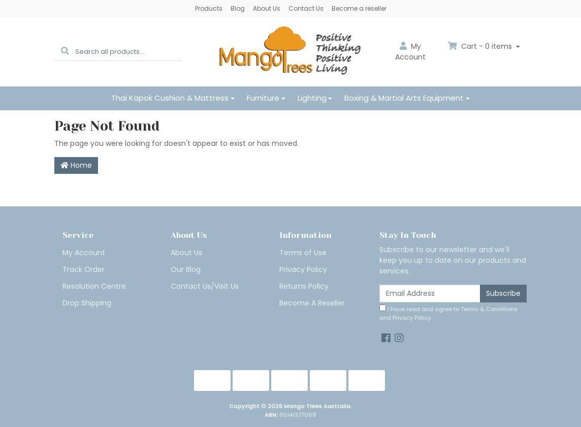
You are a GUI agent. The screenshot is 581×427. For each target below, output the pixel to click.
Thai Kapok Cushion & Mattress (170, 98)
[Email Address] (429, 293)
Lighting (312, 98)
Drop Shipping (86, 303)
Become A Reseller (312, 303)
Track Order (83, 269)
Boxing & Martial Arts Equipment (404, 98)
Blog (238, 8)
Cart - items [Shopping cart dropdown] (481, 46)
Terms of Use (303, 253)
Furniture (263, 98)
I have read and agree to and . (448, 313)
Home (76, 165)
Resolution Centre (94, 286)
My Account (83, 253)
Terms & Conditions (489, 309)
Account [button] (410, 51)
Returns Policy (304, 286)
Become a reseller (359, 8)
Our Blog (186, 269)
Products (208, 8)
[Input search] (128, 51)
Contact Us (306, 8)
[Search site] (65, 51)
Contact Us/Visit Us (205, 286)
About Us (266, 8)
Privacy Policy (303, 269)
